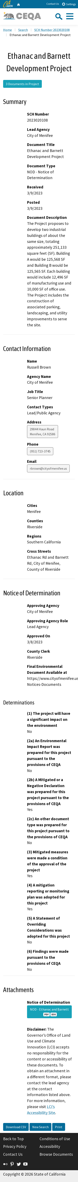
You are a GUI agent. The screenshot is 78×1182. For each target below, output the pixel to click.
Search (23, 30)
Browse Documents (56, 1154)
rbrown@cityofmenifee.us (48, 468)
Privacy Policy (14, 1146)
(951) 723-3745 (40, 451)
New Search (40, 1127)
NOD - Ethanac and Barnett (49, 1011)
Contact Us (52, 4)
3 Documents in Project (22, 84)
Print (58, 1127)
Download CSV (16, 1127)
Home (7, 30)
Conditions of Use (55, 1138)
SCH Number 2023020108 (52, 30)
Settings (69, 4)
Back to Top (13, 1138)
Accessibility (50, 1146)
